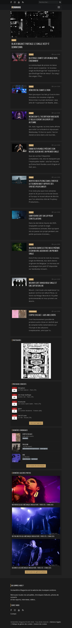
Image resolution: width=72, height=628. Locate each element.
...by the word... (27, 446)
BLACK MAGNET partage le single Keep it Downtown (30, 45)
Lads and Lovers (28, 436)
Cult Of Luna (22, 415)
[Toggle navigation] (59, 7)
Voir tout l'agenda (36, 423)
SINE (23, 455)
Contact (13, 614)
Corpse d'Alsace (27, 434)
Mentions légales (55, 622)
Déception (21, 388)
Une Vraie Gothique (24, 395)
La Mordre (26, 457)
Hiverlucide (21, 402)
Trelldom (25, 444)
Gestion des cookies (40, 624)
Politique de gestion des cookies (22, 624)
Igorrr (20, 409)
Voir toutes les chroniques (36, 466)
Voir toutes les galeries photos (36, 572)
